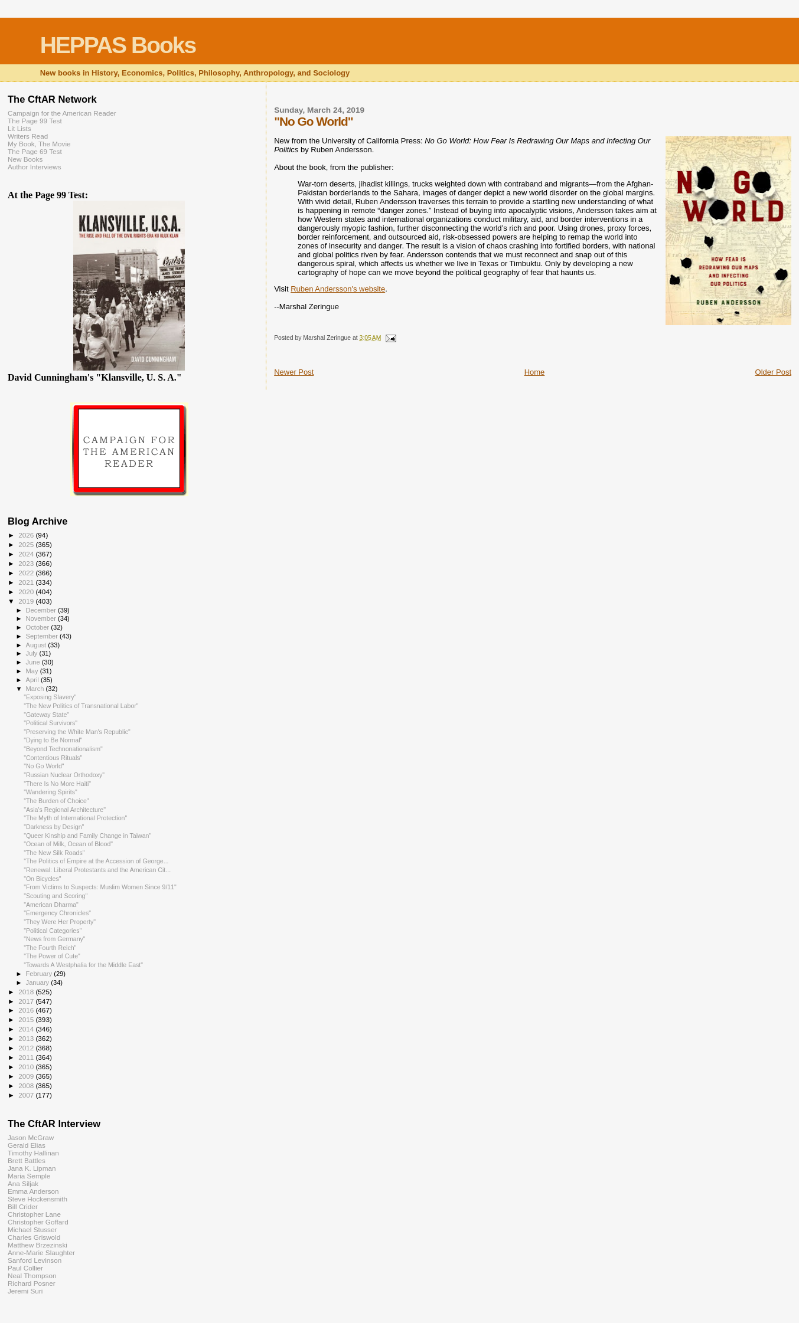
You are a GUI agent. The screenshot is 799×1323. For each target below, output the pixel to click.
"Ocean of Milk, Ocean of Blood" (68, 843)
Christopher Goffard (38, 1222)
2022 (26, 573)
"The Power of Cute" (52, 955)
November (42, 618)
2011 (26, 1057)
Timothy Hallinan (33, 1153)
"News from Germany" (55, 938)
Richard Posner (32, 1283)
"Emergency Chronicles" (57, 912)
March (36, 688)
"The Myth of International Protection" (75, 817)
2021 (26, 582)
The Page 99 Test (35, 121)
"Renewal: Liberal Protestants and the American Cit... (97, 869)
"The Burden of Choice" (56, 800)
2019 (26, 601)
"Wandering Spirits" (50, 791)
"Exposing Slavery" (50, 696)
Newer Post (294, 372)
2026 (26, 535)
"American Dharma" (51, 904)
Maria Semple (29, 1176)
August (37, 645)
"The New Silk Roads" (54, 852)
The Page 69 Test (35, 151)
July (33, 653)
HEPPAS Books (118, 45)
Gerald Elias (26, 1145)
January (38, 982)
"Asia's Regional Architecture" (65, 809)
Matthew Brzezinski (37, 1245)
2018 (26, 991)
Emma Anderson (33, 1191)
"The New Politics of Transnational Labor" (81, 705)
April (33, 679)
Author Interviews (34, 167)
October (38, 627)
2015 (26, 1019)
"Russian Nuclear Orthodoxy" (64, 774)
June (34, 662)
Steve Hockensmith (37, 1199)
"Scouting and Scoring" (55, 895)
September (43, 636)
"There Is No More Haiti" (57, 783)
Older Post (773, 372)
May (33, 670)
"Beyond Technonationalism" (63, 748)
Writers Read (28, 136)
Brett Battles (26, 1160)
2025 (26, 544)
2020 (26, 591)
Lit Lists (19, 128)
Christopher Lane (34, 1214)
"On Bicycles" (42, 878)
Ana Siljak (23, 1183)
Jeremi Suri (25, 1291)
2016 (26, 1010)
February (40, 973)
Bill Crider (23, 1206)
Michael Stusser (32, 1229)
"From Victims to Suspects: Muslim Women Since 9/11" (100, 886)
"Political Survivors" (50, 722)
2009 (26, 1076)
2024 (26, 554)
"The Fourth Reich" (50, 947)
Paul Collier (25, 1268)
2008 (26, 1085)
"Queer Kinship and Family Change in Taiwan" (87, 835)
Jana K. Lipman (32, 1168)
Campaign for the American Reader (62, 113)
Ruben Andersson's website (338, 288)
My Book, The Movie (39, 144)
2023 (26, 563)
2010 (26, 1066)
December (42, 610)
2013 (26, 1038)
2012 (26, 1048)
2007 (26, 1095)
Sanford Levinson (34, 1260)
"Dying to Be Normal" (53, 740)
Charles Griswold (34, 1237)
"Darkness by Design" (54, 826)
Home (534, 372)
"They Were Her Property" (60, 921)
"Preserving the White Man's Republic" (77, 731)
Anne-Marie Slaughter (41, 1252)
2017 (26, 1001)
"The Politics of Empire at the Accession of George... (96, 860)
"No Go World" (44, 765)
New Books (25, 159)
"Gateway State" (46, 714)
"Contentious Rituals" (53, 757)
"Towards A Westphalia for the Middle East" (83, 964)
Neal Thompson (32, 1275)
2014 (26, 1029)
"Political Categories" (52, 930)
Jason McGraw (31, 1137)
